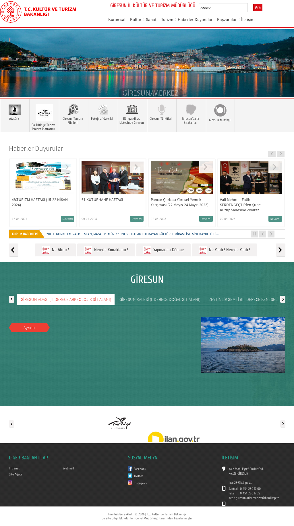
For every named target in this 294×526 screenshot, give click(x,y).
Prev (10, 71)
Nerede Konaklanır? (106, 250)
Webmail (68, 468)
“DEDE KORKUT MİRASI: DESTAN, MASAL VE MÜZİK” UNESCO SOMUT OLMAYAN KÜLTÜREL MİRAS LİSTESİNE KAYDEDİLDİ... (133, 234)
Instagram (140, 483)
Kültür (135, 19)
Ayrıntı (29, 327)
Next (284, 71)
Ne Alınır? (55, 250)
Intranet (14, 468)
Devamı (67, 218)
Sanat (151, 19)
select (249, 8)
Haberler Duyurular (36, 148)
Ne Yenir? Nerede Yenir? (224, 250)
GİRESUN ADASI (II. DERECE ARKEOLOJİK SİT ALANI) (66, 299)
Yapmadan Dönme (163, 250)
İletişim (247, 19)
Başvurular (227, 19)
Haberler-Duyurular (195, 19)
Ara (258, 7)
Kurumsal (116, 19)
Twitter (138, 476)
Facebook (140, 469)
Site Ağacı (15, 474)
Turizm (167, 19)
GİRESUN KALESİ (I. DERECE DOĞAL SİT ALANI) (159, 299)
